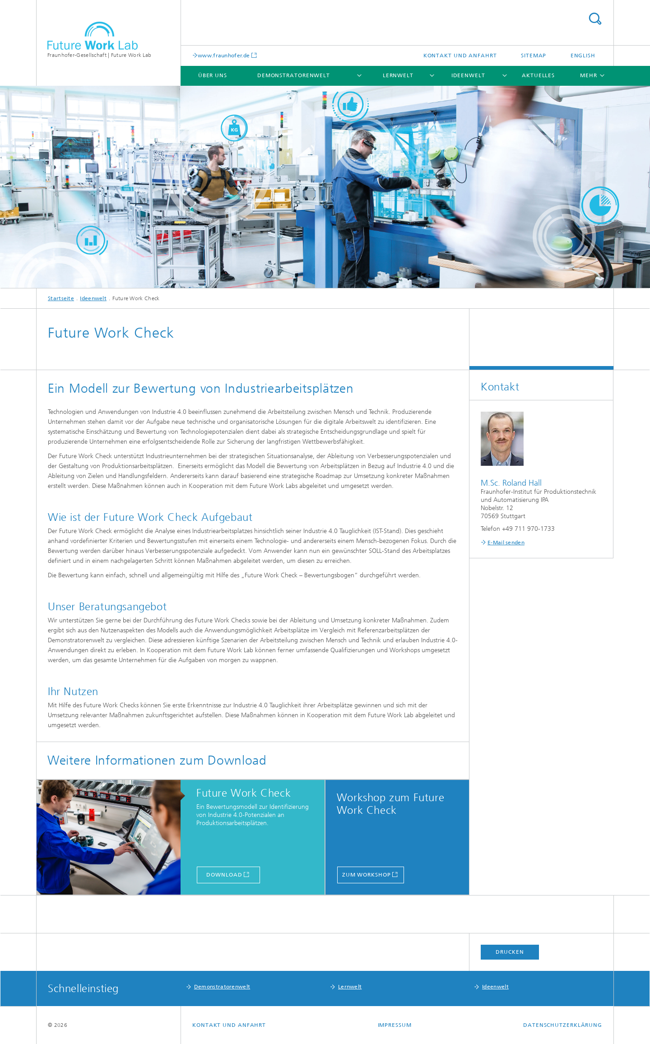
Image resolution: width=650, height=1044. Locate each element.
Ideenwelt (468, 75)
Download (224, 875)
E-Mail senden (506, 542)
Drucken (510, 952)
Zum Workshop (366, 875)
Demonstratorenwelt (293, 75)
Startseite (61, 298)
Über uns (212, 75)
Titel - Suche (595, 18)
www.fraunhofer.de (224, 55)
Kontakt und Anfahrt (460, 55)
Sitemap (533, 55)
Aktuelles (538, 75)
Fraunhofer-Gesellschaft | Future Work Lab (99, 55)
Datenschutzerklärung (562, 1025)
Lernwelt (398, 75)
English (583, 55)
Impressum (395, 1025)
